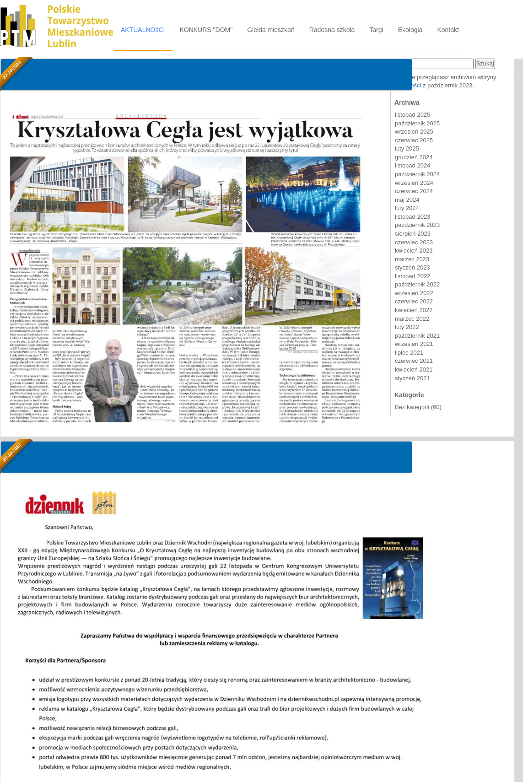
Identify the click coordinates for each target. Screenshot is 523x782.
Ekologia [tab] (410, 29)
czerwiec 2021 (414, 360)
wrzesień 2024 (414, 182)
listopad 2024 (412, 165)
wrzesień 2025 (414, 131)
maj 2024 (407, 199)
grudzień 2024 (413, 157)
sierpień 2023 (413, 233)
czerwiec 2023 (414, 242)
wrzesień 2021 (414, 343)
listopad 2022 (412, 276)
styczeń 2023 (412, 267)
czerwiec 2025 (414, 140)
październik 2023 (417, 224)
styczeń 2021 (412, 378)
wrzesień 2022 (414, 293)
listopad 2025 (412, 114)
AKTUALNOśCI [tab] (143, 29)
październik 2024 (417, 174)
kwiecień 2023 (413, 250)
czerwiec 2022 (414, 301)
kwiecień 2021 (413, 369)
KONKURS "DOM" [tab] (205, 29)
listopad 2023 (412, 216)
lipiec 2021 (409, 352)
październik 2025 (417, 123)
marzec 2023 (412, 259)
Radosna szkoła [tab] (332, 29)
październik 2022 (417, 284)
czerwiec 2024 (414, 191)
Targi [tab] (376, 29)
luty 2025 (407, 148)
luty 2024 (407, 208)
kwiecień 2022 (413, 310)
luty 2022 (407, 327)
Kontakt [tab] (447, 29)
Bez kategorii (412, 407)
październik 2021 (417, 335)
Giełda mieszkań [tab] (271, 29)
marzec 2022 (412, 318)
